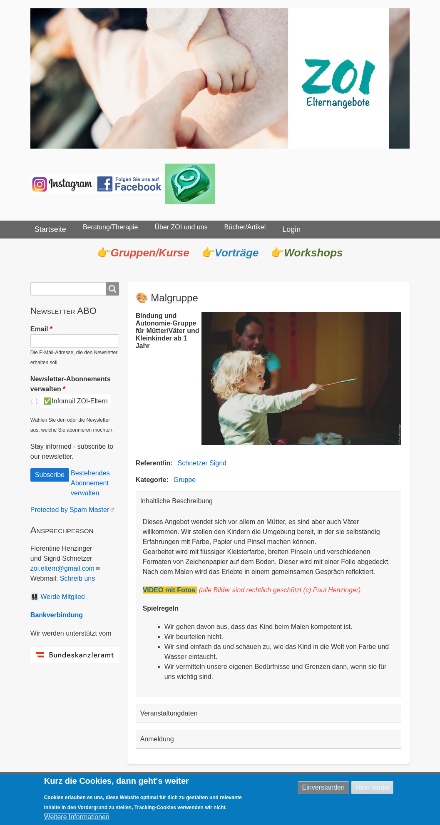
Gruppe (185, 479)
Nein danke (372, 788)
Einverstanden (323, 788)
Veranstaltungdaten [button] (169, 713)
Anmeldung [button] (157, 739)
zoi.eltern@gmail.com (65, 568)
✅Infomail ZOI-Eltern (75, 401)
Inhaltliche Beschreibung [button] (176, 500)
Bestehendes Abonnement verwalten (90, 483)
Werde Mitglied (62, 596)
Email (39, 329)
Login (291, 229)
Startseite (50, 229)
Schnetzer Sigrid (202, 463)
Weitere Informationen (76, 818)
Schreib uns (77, 578)
